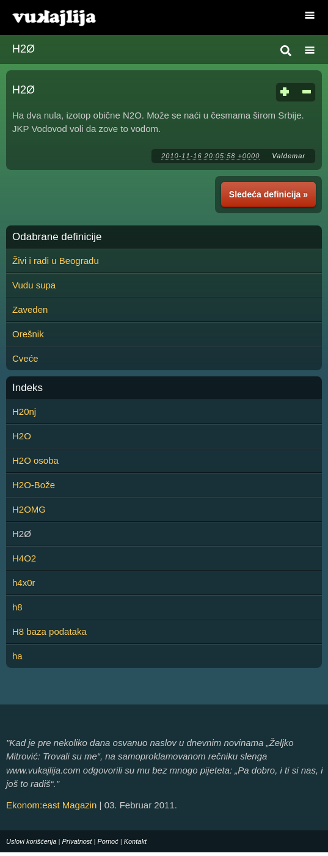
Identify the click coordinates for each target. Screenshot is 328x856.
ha (17, 656)
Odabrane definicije (56, 237)
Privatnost (77, 841)
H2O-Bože (33, 485)
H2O (21, 436)
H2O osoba (35, 460)
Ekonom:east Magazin (51, 805)
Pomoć (107, 841)
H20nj (24, 411)
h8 (17, 607)
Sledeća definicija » (268, 194)
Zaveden (30, 309)
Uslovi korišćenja (31, 841)
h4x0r (23, 582)
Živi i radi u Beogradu (55, 260)
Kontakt (135, 841)
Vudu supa (34, 285)
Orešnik (28, 334)
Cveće (25, 358)
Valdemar (288, 155)
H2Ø (23, 49)
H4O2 (24, 558)
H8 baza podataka (49, 631)
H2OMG (29, 509)
